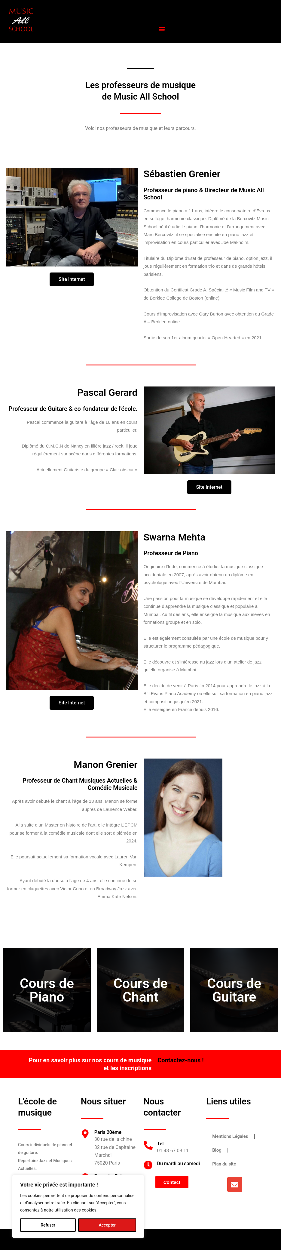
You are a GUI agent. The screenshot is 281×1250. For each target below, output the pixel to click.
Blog (216, 1150)
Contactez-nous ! (180, 1060)
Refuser (48, 1225)
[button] (162, 29)
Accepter (107, 1225)
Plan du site (224, 1164)
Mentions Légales (230, 1136)
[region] (78, 1206)
